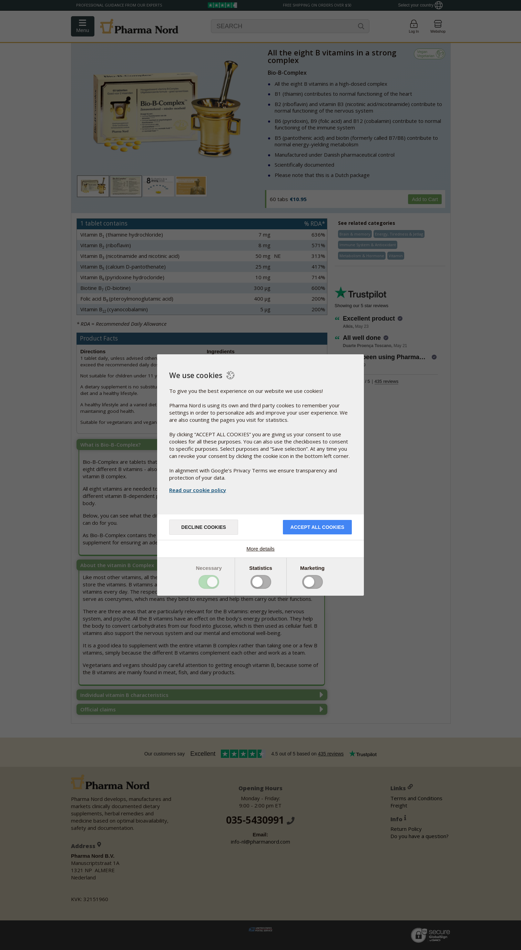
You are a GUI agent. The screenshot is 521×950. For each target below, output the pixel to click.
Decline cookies (203, 527)
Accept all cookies (317, 527)
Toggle (208, 582)
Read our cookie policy (197, 490)
